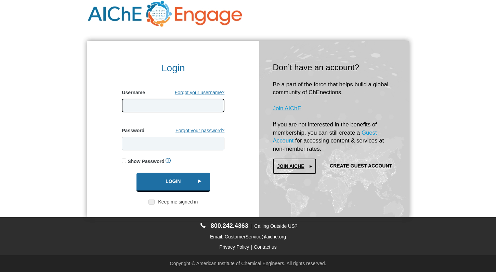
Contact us (265, 247)
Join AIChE (287, 108)
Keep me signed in (178, 202)
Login (173, 181)
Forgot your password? (199, 130)
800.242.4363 (224, 225)
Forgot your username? (200, 92)
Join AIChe (290, 166)
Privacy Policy (234, 247)
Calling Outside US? (275, 226)
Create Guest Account (361, 166)
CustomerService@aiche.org (255, 236)
